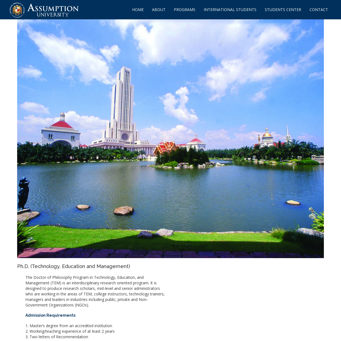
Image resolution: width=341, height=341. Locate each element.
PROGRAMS (184, 9)
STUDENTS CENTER (283, 9)
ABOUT (159, 9)
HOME (138, 9)
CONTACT (318, 9)
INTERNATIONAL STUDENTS (230, 9)
